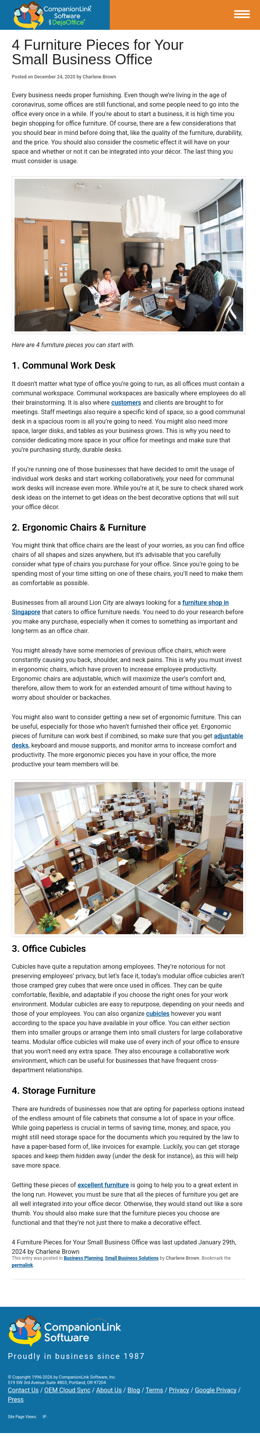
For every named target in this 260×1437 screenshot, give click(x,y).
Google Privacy (215, 1390)
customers (126, 402)
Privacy (179, 1390)
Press (16, 1399)
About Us (109, 1390)
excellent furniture (103, 1185)
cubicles (158, 1013)
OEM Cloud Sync (67, 1390)
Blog (133, 1390)
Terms (154, 1390)
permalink (22, 1265)
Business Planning (83, 1258)
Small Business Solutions (132, 1258)
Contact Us (23, 1390)
